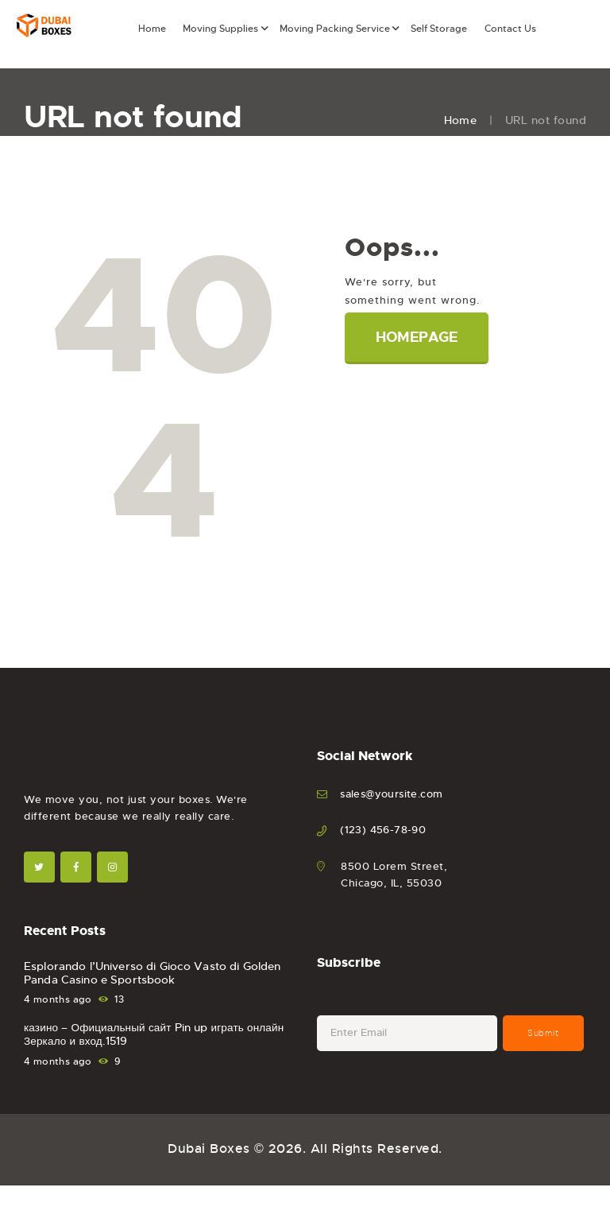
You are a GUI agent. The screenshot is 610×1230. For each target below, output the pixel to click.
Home (460, 120)
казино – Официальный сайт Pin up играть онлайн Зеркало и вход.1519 (155, 1036)
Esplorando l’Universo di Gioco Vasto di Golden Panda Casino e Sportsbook (150, 974)
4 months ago (58, 1001)
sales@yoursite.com (392, 794)
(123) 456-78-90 (383, 829)
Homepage (419, 337)
